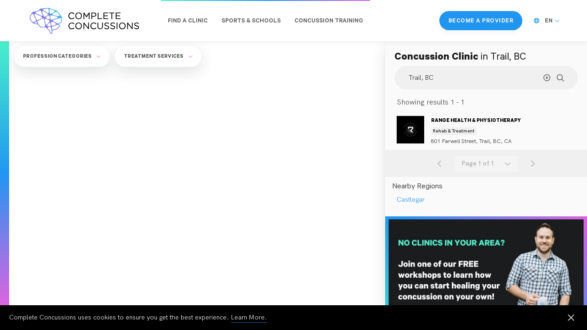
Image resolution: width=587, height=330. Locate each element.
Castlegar (411, 200)
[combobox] (486, 163)
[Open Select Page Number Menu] (486, 163)
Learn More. (249, 317)
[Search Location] (486, 77)
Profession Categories (62, 56)
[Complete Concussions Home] (84, 20)
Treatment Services (158, 56)
